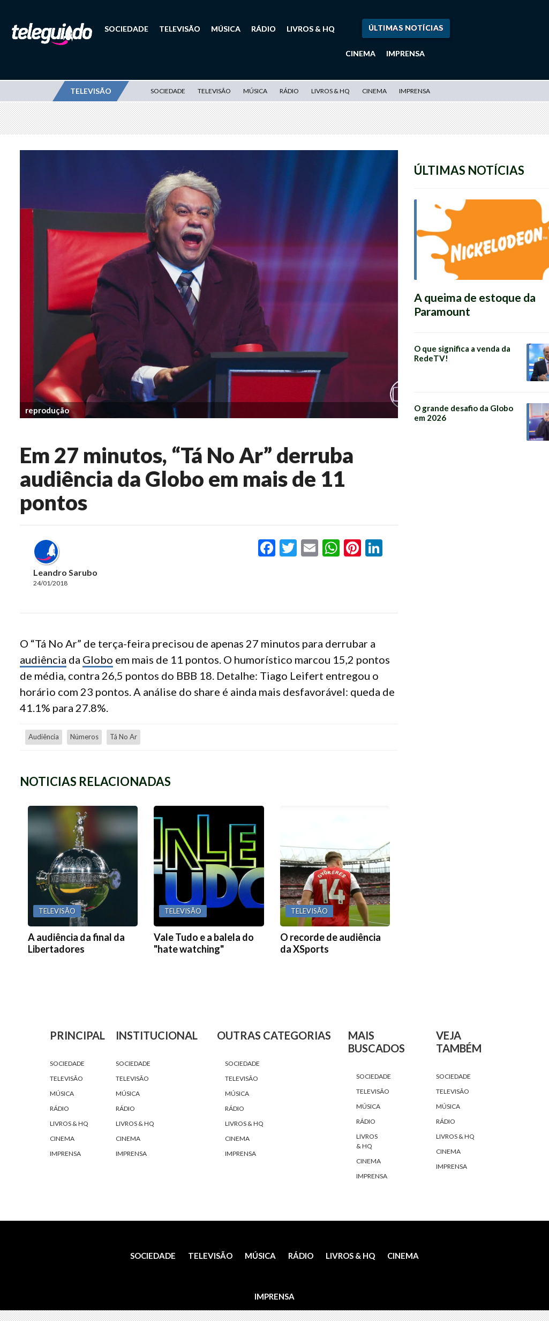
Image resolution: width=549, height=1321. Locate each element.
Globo (97, 659)
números (84, 736)
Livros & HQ (311, 28)
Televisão (179, 28)
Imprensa (405, 53)
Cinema (360, 53)
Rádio (263, 28)
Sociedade (126, 28)
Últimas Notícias (405, 27)
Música (225, 28)
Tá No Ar (123, 736)
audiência (43, 659)
